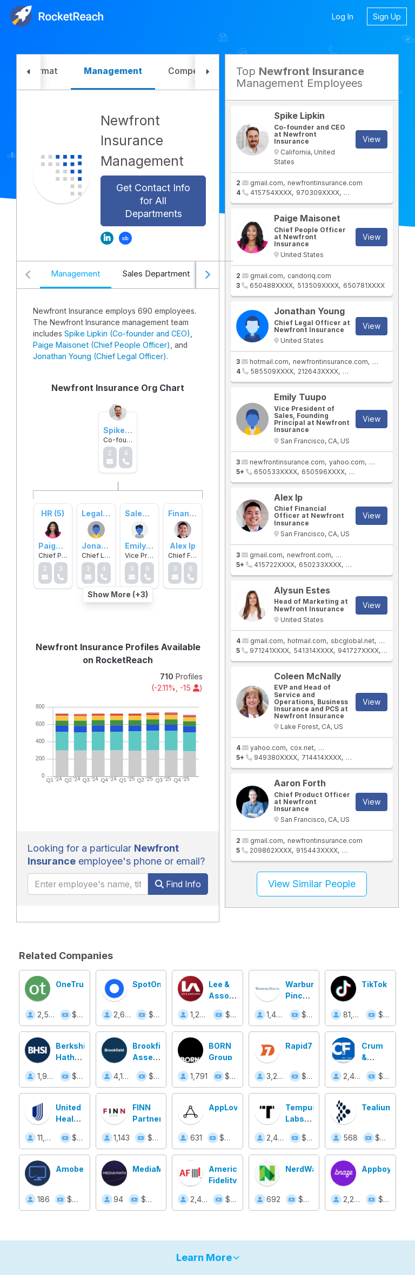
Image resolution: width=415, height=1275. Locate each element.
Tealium (377, 1107)
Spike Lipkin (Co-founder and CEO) (127, 333)
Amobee (72, 1168)
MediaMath (154, 1168)
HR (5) (52, 513)
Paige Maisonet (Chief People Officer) (101, 344)
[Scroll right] (207, 274)
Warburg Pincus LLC (302, 995)
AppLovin (227, 1107)
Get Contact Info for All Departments (153, 200)
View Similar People (312, 883)
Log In (342, 16)
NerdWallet (307, 1168)
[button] (29, 72)
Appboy (376, 1168)
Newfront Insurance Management (142, 140)
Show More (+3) (118, 594)
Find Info (178, 884)
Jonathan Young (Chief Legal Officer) (99, 356)
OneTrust (74, 984)
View (371, 139)
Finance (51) (191, 513)
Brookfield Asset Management (158, 1057)
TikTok (374, 984)
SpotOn (147, 984)
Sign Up (387, 16)
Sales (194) (146, 513)
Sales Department (156, 273)
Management (76, 273)
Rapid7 (298, 1045)
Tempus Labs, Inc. (301, 1119)
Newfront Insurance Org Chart (117, 387)
